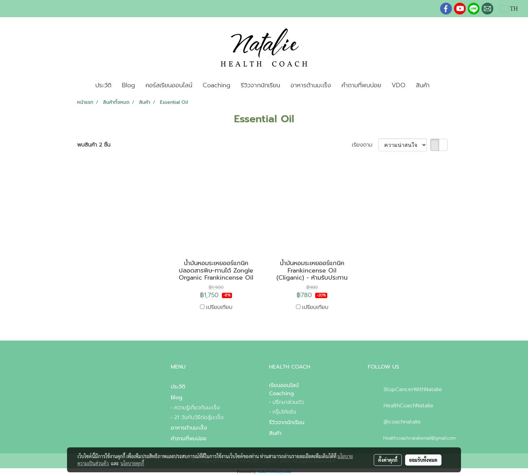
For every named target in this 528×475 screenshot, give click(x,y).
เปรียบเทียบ (219, 307)
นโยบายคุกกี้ (132, 463)
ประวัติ (103, 85)
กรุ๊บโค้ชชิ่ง (284, 412)
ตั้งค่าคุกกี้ (387, 460)
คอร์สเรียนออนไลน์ (168, 85)
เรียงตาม (365, 145)
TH (509, 8)
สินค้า (423, 85)
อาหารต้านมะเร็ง (311, 85)
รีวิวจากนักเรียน (260, 85)
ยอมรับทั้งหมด (423, 460)
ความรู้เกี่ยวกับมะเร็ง (197, 408)
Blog (128, 85)
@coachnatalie (402, 422)
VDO (398, 85)
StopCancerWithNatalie (413, 389)
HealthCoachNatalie (408, 406)
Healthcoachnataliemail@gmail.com (419, 438)
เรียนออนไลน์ (284, 385)
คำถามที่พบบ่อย (361, 85)
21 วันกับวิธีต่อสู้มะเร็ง (199, 417)
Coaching (216, 85)
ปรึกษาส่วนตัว (288, 402)
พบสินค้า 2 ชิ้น (93, 145)
